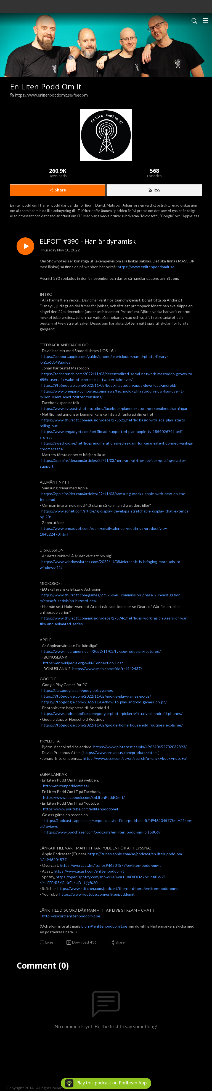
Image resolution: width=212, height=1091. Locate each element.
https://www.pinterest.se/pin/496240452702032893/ (140, 746)
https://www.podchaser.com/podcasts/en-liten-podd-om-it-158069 (102, 832)
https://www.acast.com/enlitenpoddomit (89, 871)
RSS (154, 190)
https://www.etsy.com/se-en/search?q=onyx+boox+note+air (135, 758)
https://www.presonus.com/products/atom (120, 752)
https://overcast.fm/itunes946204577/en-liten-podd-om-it (110, 865)
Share (58, 190)
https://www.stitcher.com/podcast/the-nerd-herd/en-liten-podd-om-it (118, 888)
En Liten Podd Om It (45, 86)
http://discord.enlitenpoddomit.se (71, 916)
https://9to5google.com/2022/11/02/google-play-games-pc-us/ (96, 696)
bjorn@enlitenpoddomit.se (104, 926)
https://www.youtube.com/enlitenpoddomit (80, 809)
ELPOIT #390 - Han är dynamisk (88, 241)
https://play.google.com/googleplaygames (77, 690)
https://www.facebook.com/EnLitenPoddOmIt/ (84, 797)
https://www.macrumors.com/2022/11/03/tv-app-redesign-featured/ (101, 651)
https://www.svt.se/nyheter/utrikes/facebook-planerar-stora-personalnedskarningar (114, 408)
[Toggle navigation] (205, 20)
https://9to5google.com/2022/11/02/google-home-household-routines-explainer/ (112, 725)
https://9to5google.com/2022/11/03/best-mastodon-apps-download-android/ (108, 385)
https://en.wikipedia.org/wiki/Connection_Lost (83, 662)
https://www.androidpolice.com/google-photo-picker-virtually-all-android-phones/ (111, 713)
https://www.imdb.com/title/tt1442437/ (107, 668)
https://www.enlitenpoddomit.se (146, 266)
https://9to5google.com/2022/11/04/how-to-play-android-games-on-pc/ (104, 702)
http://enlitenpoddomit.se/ (66, 785)
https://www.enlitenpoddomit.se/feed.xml (49, 95)
